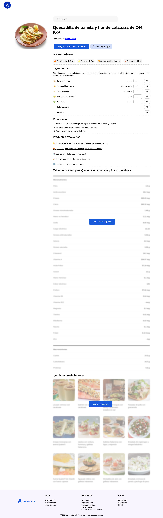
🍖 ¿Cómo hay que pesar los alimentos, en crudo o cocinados (77, 149)
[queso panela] (137, 91)
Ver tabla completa (102, 222)
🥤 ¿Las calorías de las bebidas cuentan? (69, 154)
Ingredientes (87, 503)
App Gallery (50, 505)
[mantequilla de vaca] (137, 86)
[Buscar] (87, 19)
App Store (49, 500)
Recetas (85, 500)
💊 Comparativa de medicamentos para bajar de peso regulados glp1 (80, 143)
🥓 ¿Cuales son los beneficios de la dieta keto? (72, 159)
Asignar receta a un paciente (71, 46)
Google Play (50, 503)
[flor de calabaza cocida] (137, 96)
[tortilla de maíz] (137, 81)
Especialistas (87, 507)
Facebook (122, 500)
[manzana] (137, 102)
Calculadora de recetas (92, 510)
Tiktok (120, 505)
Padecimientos (88, 505)
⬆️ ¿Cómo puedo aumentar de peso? (68, 164)
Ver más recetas (100, 404)
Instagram (122, 503)
